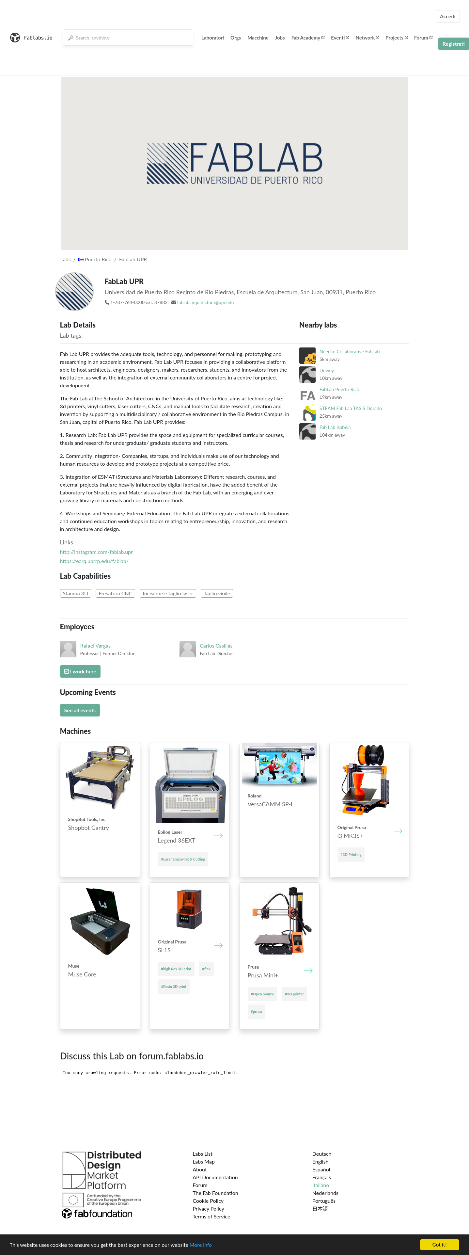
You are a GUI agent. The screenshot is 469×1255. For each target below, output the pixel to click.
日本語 (320, 1208)
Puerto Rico (95, 259)
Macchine (258, 37)
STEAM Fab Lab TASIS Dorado (351, 408)
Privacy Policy (208, 1208)
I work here (80, 671)
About (200, 1169)
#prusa (256, 1011)
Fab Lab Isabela (335, 427)
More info (201, 1245)
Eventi (340, 37)
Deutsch (322, 1153)
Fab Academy (308, 37)
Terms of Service (211, 1216)
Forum (423, 37)
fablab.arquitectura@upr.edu (205, 302)
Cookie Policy (208, 1201)
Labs (65, 259)
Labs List (202, 1153)
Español (321, 1169)
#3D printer (294, 994)
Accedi (448, 16)
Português (324, 1201)
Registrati (454, 43)
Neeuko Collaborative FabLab (350, 351)
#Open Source (262, 994)
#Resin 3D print (174, 986)
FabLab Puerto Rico (339, 389)
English (320, 1161)
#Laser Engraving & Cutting (183, 859)
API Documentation (215, 1177)
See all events (80, 710)
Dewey (327, 370)
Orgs (235, 37)
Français (321, 1177)
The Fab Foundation (215, 1193)
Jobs (280, 37)
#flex (206, 969)
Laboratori (212, 37)
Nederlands (325, 1193)
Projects (396, 37)
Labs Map (204, 1161)
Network (367, 37)
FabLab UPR (133, 259)
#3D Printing (351, 854)
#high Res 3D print (176, 969)
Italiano (320, 1185)
